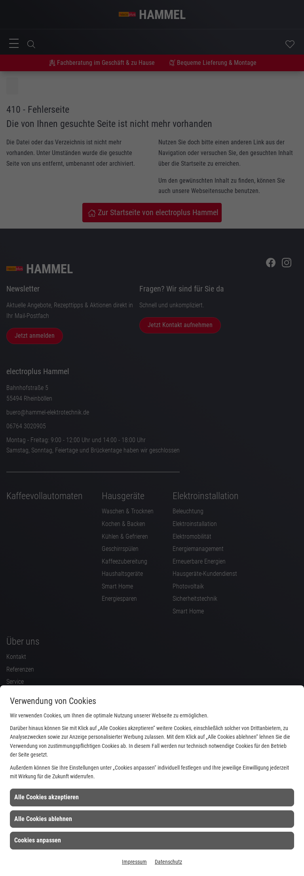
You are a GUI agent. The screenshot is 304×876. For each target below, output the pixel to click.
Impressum (134, 862)
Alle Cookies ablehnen (43, 819)
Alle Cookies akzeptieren (46, 797)
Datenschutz (168, 862)
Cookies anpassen (37, 840)
